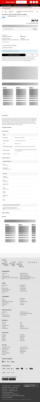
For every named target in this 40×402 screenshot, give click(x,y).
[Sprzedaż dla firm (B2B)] (5, 276)
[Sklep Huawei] (22, 339)
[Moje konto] (31, 2)
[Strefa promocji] (4, 311)
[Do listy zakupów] (34, 2)
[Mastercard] (22, 368)
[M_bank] (31, 368)
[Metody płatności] (22, 285)
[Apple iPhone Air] (22, 349)
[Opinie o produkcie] (5, 16)
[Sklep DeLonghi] (22, 336)
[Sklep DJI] (3, 337)
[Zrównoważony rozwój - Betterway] (7, 301)
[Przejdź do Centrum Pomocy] (22, 266)
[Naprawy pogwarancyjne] (6, 289)
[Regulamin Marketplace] (14, 387)
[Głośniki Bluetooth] (5, 328)
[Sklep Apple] (4, 334)
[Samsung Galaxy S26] (5, 348)
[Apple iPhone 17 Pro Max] (24, 348)
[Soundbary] (4, 326)
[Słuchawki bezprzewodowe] (24, 328)
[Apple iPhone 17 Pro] (5, 349)
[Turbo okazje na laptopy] (6, 316)
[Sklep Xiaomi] (22, 334)
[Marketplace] (22, 304)
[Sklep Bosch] (4, 336)
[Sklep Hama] (4, 339)
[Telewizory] (3, 323)
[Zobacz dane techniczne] (5, 41)
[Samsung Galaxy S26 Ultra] (6, 347)
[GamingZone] (22, 352)
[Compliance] (22, 303)
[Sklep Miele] (4, 340)
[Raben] (12, 362)
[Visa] (17, 368)
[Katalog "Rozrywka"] (23, 314)
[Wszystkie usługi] (22, 289)
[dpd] (3, 361)
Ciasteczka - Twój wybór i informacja (31, 386)
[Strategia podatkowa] (5, 303)
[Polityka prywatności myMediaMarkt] (7, 397)
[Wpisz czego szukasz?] (17, 2)
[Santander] (12, 372)
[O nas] (3, 298)
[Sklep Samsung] (22, 340)
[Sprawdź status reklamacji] (24, 274)
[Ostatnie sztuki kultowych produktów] (26, 313)
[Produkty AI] (4, 354)
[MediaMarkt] (10, 2)
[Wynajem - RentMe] (5, 288)
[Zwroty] (3, 274)
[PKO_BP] (26, 368)
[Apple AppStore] (5, 379)
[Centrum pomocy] (4, 273)
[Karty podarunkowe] (5, 291)
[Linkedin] (35, 262)
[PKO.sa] (8, 372)
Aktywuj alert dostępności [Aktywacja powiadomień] (13, 55)
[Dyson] (21, 323)
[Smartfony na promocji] (23, 311)
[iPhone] (21, 322)
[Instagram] (33, 262)
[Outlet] (3, 313)
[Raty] (2, 286)
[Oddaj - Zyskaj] (22, 286)
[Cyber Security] (4, 304)
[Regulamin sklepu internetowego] (25, 276)
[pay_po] (8, 368)
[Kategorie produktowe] (23, 291)
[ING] (3, 372)
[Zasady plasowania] (5, 390)
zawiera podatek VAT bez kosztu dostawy (32, 23)
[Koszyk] (37, 2)
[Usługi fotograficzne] (23, 288)
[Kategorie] (3, 2)
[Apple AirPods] (22, 326)
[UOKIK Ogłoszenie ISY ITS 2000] (13, 390)
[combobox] (22, 2)
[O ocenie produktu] (17, 16)
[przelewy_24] (3, 368)
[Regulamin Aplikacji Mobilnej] (6, 387)
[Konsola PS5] (4, 322)
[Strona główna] (2, 11)
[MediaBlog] (3, 300)
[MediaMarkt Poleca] (23, 351)
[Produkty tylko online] (5, 314)
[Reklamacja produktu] (23, 273)
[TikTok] (37, 262)
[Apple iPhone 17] (4, 351)
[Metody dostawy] (4, 285)
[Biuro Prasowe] (22, 300)
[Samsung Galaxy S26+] (23, 347)
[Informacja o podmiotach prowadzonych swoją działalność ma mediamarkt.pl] (29, 278)
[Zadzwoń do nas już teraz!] (6, 265)
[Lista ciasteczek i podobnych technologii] (8, 392)
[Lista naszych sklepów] (23, 301)
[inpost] (8, 361)
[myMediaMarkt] (22, 298)
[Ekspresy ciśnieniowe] (5, 325)
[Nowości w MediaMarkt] (5, 352)
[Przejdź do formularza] (14, 265)
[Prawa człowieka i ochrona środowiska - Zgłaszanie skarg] (11, 278)
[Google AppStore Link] (12, 379)
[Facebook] (29, 262)
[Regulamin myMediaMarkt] (16, 385)
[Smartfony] (21, 325)
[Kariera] (3, 305)
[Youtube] (31, 262)
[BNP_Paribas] (12, 368)
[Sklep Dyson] (22, 337)
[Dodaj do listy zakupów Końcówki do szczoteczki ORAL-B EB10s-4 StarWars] (37, 12)
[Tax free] (3, 292)
